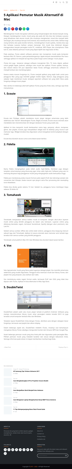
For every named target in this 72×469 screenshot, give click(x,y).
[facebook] (53, 2)
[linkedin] (12, 449)
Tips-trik (15, 378)
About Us (40, 431)
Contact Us (40, 434)
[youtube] (20, 449)
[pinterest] (16, 449)
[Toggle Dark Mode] (60, 2)
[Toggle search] (63, 2)
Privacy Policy (41, 436)
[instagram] (56, 2)
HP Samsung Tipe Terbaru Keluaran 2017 (26, 371)
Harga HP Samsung (24, 369)
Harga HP (15, 369)
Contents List (41, 439)
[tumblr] (9, 449)
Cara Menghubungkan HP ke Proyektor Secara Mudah (30, 381)
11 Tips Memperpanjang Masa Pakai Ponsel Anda (29, 409)
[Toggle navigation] (66, 2)
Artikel (14, 388)
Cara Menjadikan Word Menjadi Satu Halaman (28, 390)
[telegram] (5, 449)
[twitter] (27, 449)
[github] (5, 453)
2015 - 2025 (33, 466)
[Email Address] (50, 455)
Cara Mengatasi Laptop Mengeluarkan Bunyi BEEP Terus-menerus (34, 400)
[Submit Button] (66, 455)
